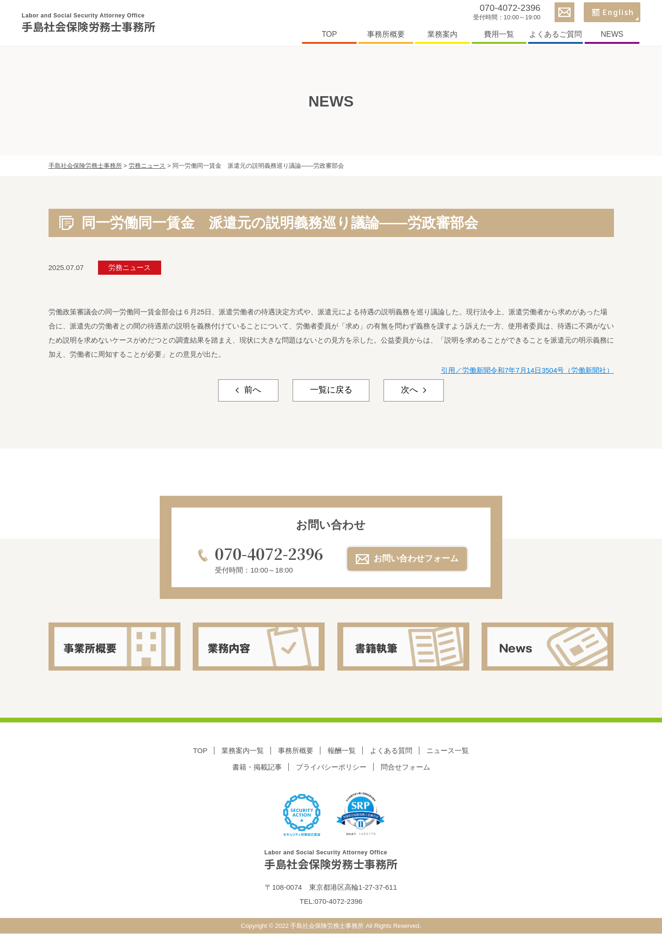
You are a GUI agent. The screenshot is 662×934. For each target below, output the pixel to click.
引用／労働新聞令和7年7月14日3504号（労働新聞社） (527, 370)
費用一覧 (497, 35)
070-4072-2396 (508, 8)
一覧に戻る (331, 390)
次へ (411, 390)
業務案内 (440, 35)
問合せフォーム (405, 767)
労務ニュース (129, 267)
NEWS (610, 35)
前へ (251, 390)
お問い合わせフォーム (416, 559)
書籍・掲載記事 (257, 767)
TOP (327, 35)
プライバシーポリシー (331, 767)
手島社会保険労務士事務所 (93, 24)
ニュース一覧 (447, 751)
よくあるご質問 (553, 35)
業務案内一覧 (242, 751)
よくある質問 (391, 751)
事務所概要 (384, 35)
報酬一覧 (341, 751)
